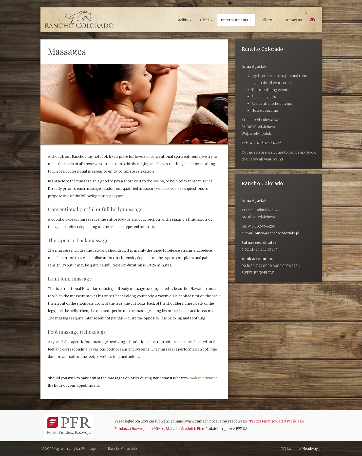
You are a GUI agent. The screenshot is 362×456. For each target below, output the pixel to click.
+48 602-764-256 (261, 226)
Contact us (293, 20)
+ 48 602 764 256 (266, 143)
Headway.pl (312, 448)
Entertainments (236, 20)
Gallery (267, 20)
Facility (183, 20)
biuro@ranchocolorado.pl (277, 233)
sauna (158, 181)
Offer (206, 20)
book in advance (203, 378)
